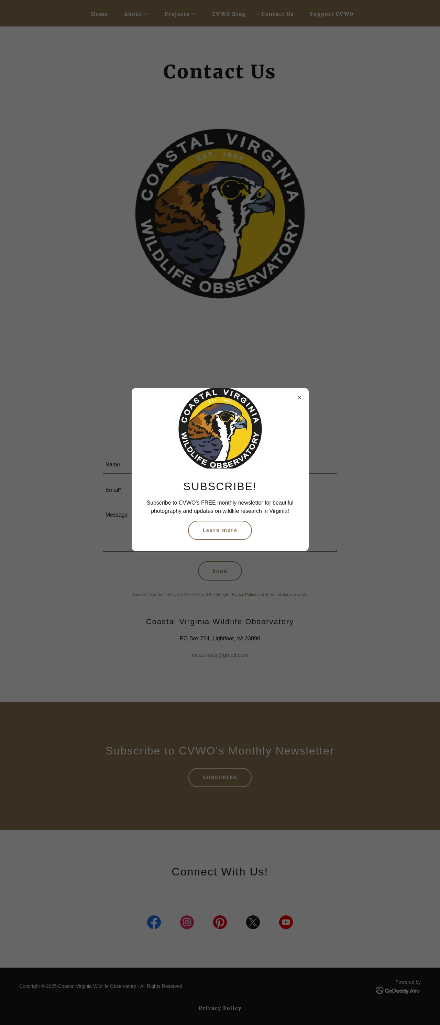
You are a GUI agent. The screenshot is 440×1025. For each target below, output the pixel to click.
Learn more (220, 530)
